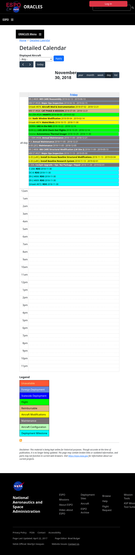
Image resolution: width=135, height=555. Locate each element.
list (115, 75)
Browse (106, 496)
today (40, 64)
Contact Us (73, 544)
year (80, 75)
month (90, 75)
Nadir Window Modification (46, 118)
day (109, 75)
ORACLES (33, 7)
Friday (74, 94)
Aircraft (85, 503)
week (100, 75)
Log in (108, 3)
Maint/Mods (48, 122)
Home (22, 40)
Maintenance (46, 145)
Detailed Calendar (40, 40)
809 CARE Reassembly (50, 99)
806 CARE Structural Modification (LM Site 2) (61, 149)
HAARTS (46, 114)
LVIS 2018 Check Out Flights (51, 130)
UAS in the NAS (44, 126)
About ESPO (66, 504)
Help (105, 501)
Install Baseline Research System (57, 161)
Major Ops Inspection (52, 103)
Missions (64, 499)
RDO (38, 168)
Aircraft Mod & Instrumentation (58, 106)
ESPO (62, 494)
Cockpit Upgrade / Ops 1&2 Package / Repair (58, 164)
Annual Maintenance (52, 137)
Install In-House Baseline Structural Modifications (66, 157)
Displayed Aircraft (30, 55)
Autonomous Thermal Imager (52, 133)
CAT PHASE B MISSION (52, 110)
